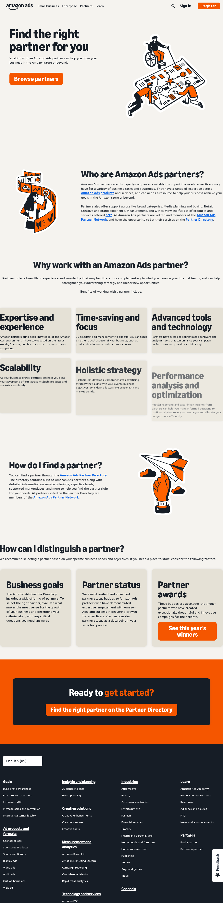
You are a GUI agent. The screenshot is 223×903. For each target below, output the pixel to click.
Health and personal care (137, 835)
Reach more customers (17, 795)
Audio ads (9, 874)
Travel (125, 875)
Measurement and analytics (76, 844)
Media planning (71, 795)
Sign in (185, 6)
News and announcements (197, 822)
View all (8, 887)
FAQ (183, 815)
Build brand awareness (17, 788)
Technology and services (81, 894)
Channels (128, 888)
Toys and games (131, 869)
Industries (129, 781)
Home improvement (134, 849)
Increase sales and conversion (21, 808)
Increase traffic (12, 802)
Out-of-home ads (14, 881)
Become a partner (191, 849)
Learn (100, 6)
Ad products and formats (16, 831)
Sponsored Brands (14, 854)
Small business (48, 6)
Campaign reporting (74, 867)
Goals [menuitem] (7, 781)
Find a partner (189, 842)
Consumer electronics (135, 802)
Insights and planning (78, 781)
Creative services (72, 822)
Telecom (126, 862)
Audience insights (73, 788)
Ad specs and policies (193, 808)
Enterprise (69, 6)
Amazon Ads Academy (194, 788)
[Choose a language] (22, 761)
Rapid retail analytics (75, 881)
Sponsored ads (12, 840)
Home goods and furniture (138, 842)
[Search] (173, 6)
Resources (186, 802)
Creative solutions (76, 808)
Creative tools (71, 828)
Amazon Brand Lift (74, 854)
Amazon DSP (70, 901)
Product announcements (195, 795)
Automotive (128, 788)
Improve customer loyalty (19, 815)
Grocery (126, 828)
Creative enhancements (77, 815)
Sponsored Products (15, 847)
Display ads (10, 860)
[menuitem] (23, 789)
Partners (86, 6)
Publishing (127, 855)
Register (209, 6)
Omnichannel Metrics (75, 874)
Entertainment (130, 808)
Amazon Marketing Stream (79, 860)
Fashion (126, 815)
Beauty (125, 795)
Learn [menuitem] (185, 781)
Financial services (132, 822)
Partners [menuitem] (187, 835)
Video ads (9, 867)
